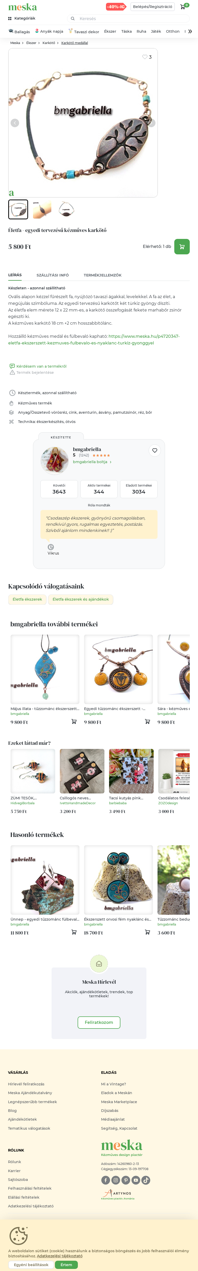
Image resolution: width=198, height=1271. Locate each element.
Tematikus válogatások (29, 1129)
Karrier (14, 1171)
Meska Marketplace (119, 1102)
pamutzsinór (124, 412)
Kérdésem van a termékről (37, 367)
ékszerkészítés (50, 422)
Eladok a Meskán (116, 1093)
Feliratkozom (99, 1023)
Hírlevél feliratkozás (26, 1085)
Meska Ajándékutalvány (30, 1093)
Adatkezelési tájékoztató (31, 1207)
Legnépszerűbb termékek (32, 1102)
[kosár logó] (183, 7)
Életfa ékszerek (29, 600)
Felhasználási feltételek (30, 1189)
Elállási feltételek (23, 1198)
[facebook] (105, 1181)
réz (141, 412)
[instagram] (115, 1181)
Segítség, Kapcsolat (119, 1129)
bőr (149, 412)
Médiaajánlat (113, 1120)
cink (73, 412)
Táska (126, 31)
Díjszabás (109, 1111)
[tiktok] (145, 1181)
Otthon (173, 31)
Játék (156, 31)
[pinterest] (125, 1181)
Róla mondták (99, 505)
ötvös (70, 422)
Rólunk (14, 1162)
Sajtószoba (18, 1180)
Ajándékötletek (22, 1120)
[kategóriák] (22, 18)
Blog (12, 1111)
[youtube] (135, 1181)
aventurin (88, 412)
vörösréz (59, 412)
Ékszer (110, 31)
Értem (66, 1265)
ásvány (104, 412)
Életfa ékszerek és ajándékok (86, 600)
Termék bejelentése (31, 373)
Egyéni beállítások (31, 1265)
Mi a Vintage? (113, 1085)
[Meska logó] (145, 1149)
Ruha (141, 31)
